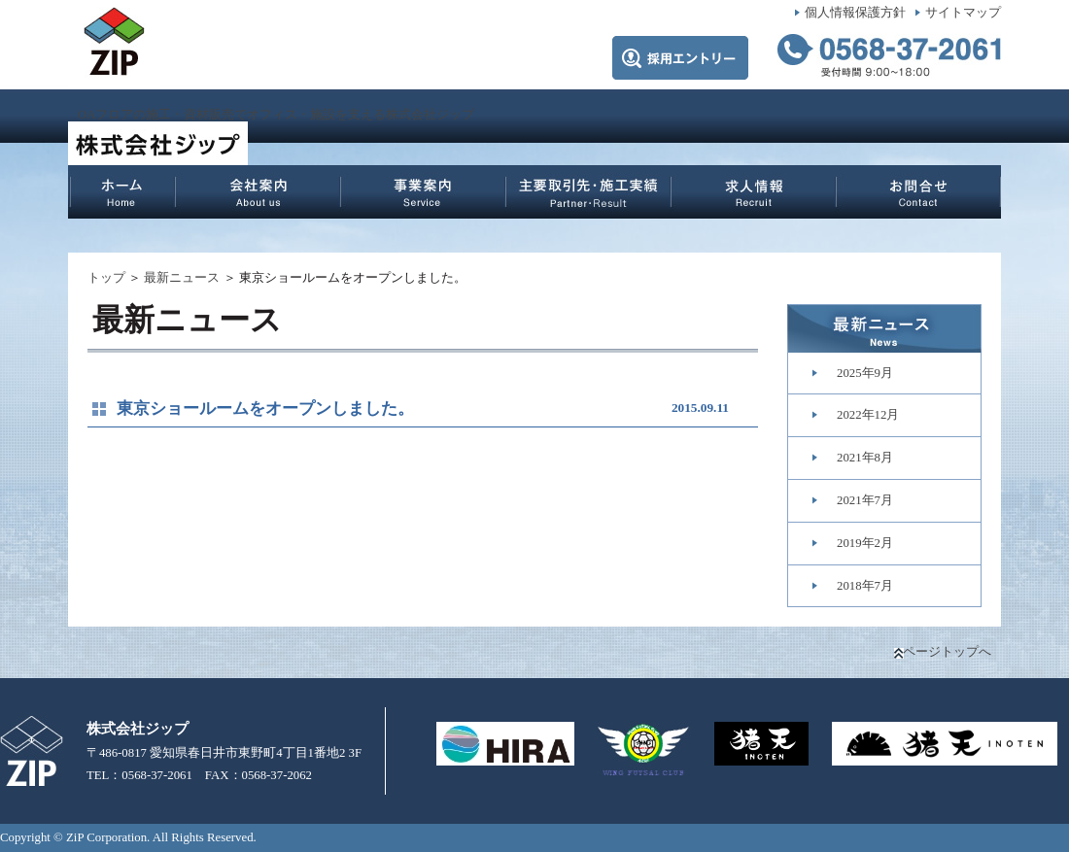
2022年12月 (868, 415)
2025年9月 (865, 373)
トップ (106, 278)
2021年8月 (865, 457)
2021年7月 (865, 500)
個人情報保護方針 (855, 12)
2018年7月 (865, 586)
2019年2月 (865, 543)
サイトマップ (963, 12)
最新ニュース (182, 278)
